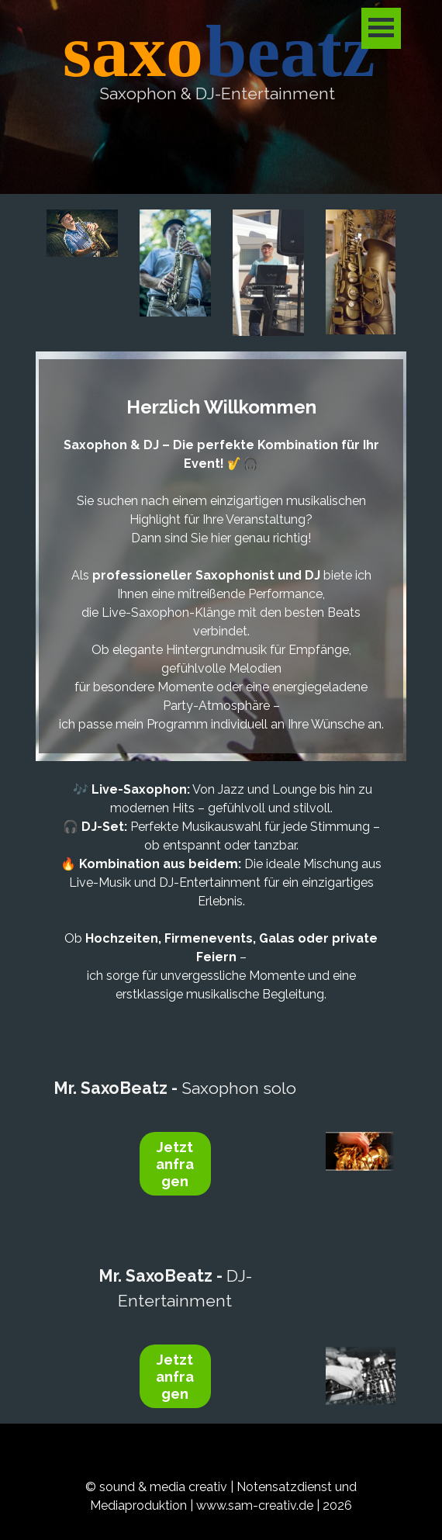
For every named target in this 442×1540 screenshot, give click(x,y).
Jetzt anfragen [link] (175, 1163)
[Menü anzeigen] (381, 28)
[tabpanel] (217, 93)
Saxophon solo (175, 1088)
